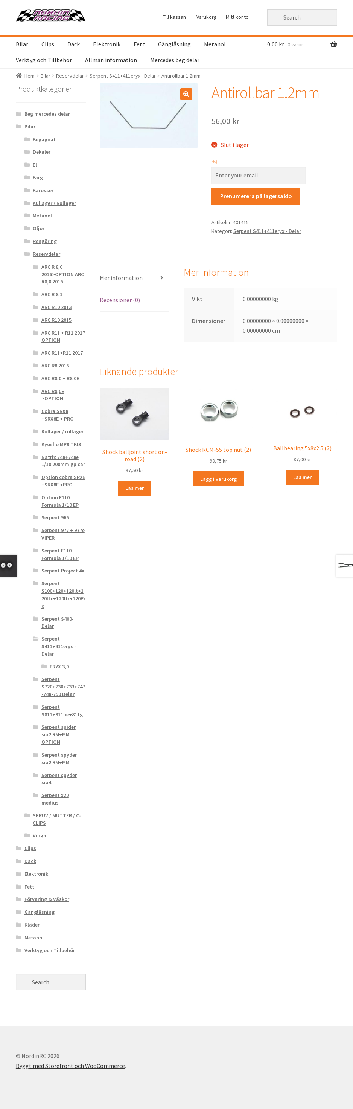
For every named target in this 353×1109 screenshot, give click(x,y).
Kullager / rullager (62, 431)
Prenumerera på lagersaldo (256, 196)
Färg (38, 177)
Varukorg (206, 17)
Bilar (22, 44)
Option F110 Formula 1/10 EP (60, 501)
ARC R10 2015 (56, 320)
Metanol (215, 44)
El (35, 164)
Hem (29, 75)
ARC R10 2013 (56, 307)
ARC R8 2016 (55, 365)
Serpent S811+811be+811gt (63, 711)
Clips (47, 44)
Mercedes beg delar (174, 60)
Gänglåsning (174, 44)
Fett (139, 44)
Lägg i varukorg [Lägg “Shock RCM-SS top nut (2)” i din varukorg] (218, 479)
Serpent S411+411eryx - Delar (123, 75)
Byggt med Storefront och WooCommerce (70, 1065)
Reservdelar (70, 75)
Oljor (38, 228)
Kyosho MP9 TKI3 (61, 444)
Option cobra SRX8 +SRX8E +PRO (63, 481)
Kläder (32, 924)
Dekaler (41, 151)
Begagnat (44, 139)
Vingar (40, 835)
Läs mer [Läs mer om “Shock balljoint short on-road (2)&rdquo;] (134, 488)
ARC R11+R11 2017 (62, 352)
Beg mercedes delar (47, 113)
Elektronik (106, 44)
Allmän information (111, 60)
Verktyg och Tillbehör (44, 60)
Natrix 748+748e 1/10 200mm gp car (63, 461)
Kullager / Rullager (54, 203)
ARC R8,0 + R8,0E (60, 378)
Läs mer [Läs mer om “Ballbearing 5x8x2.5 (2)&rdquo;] (302, 477)
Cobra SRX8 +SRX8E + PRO (57, 415)
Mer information (121, 277)
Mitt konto (237, 17)
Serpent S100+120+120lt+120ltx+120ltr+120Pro (63, 594)
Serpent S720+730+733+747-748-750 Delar (63, 687)
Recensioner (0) (120, 300)
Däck (73, 44)
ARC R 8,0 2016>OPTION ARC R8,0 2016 (62, 274)
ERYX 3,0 (59, 666)
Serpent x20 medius (55, 799)
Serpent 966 (55, 517)
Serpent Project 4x (62, 570)
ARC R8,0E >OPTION (52, 395)
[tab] (135, 278)
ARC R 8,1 (51, 294)
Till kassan (174, 17)
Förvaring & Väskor (46, 899)
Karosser (43, 190)
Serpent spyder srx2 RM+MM (59, 758)
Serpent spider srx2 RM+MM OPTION (58, 734)
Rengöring (45, 241)
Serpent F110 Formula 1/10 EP (60, 554)
